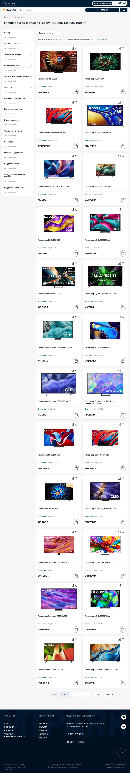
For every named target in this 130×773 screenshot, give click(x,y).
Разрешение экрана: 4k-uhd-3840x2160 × (79, 39)
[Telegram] (123, 717)
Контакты (8, 730)
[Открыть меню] (123, 10)
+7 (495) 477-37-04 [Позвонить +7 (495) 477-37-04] (102, 3)
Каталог (7, 17)
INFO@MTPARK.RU (75, 741)
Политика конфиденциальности (14, 735)
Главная (43, 723)
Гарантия (43, 738)
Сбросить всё (102, 39)
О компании (9, 727)
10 (98, 694)
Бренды (43, 730)
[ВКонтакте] (123, 727)
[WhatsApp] (125, 3)
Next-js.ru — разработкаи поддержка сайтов (115, 766)
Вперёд (109, 694)
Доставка (43, 734)
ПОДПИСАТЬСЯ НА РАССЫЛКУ (82, 716)
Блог (6, 723)
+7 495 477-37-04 (75, 734)
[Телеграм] (120, 3)
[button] (51, 10)
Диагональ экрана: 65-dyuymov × (49, 39)
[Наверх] (121, 752)
